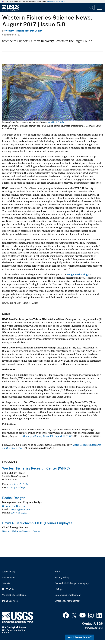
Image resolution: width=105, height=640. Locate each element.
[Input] (76, 7)
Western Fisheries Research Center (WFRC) (36, 468)
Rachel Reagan (13, 498)
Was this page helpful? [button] (80, 637)
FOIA (57, 572)
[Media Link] (52, 92)
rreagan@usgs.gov (20, 509)
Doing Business (10, 601)
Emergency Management (67, 601)
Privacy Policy (62, 577)
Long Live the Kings (78, 274)
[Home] (10, 10)
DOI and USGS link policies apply (72, 583)
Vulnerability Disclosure (14, 595)
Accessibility (8, 572)
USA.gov (59, 589)
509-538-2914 (18, 512)
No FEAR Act (8, 589)
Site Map (6, 583)
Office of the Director (13, 506)
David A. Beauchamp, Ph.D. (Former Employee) (38, 523)
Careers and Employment (68, 595)
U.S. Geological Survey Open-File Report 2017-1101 (46, 436)
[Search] (91, 7)
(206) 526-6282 (19, 484)
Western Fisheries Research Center (23, 30)
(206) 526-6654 (16, 487)
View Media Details (56, 122)
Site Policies (8, 577)
